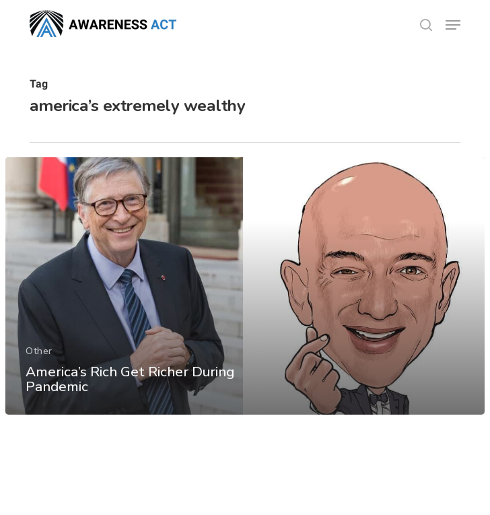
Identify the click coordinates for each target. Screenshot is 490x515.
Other (39, 360)
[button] (453, 25)
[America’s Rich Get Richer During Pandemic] (245, 296)
